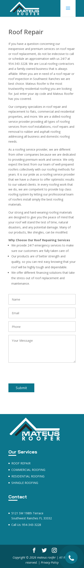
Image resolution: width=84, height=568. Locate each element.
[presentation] (40, 375)
